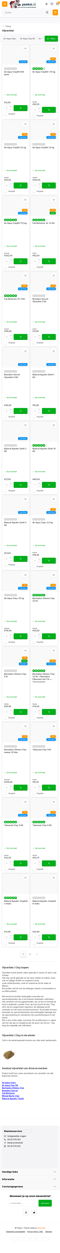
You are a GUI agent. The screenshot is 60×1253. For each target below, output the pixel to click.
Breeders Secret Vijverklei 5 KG (12, 375)
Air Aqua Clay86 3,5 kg (15, 147)
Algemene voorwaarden (15, 1232)
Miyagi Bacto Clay (10, 1096)
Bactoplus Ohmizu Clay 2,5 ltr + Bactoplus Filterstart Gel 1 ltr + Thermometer (43, 677)
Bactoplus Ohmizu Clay (13, 1088)
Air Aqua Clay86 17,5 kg (15, 223)
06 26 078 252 (13, 1139)
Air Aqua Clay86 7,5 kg (43, 147)
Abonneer (45, 1203)
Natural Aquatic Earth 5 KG (15, 523)
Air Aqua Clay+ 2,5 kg (42, 522)
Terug (6, 26)
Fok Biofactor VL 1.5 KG (43, 223)
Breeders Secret (10, 1090)
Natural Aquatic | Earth (13, 1098)
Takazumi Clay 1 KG (41, 749)
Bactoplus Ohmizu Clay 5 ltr (15, 675)
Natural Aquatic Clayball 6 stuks (44, 902)
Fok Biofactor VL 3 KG (14, 299)
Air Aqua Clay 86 (27, 38)
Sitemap (48, 1232)
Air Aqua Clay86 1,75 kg (43, 72)
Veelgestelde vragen (16, 1136)
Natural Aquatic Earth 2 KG (15, 449)
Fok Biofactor (8, 1093)
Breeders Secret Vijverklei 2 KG (40, 300)
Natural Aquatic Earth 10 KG (44, 449)
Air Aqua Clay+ (10, 38)
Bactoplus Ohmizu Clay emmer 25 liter (15, 750)
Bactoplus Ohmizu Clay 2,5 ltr (43, 599)
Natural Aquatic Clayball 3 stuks (16, 902)
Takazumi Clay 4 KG (42, 825)
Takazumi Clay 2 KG (13, 825)
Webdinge (41, 1228)
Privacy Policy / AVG (35, 1232)
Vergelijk (11, 114)
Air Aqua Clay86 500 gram (14, 73)
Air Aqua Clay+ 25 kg (14, 598)
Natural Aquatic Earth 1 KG (43, 375)
